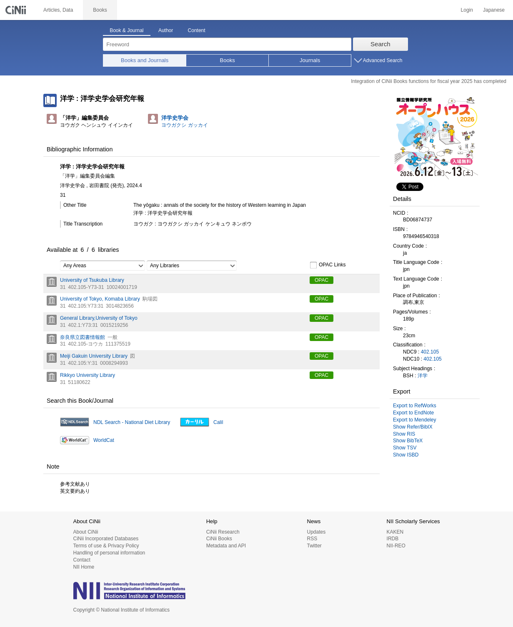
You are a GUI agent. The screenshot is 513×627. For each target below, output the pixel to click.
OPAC (321, 280)
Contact (81, 560)
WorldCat (103, 440)
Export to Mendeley (414, 420)
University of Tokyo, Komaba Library (100, 299)
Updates (316, 532)
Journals (310, 60)
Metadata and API (226, 546)
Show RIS (404, 434)
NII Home (84, 567)
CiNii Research (223, 532)
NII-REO (396, 546)
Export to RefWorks (414, 406)
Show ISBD (405, 455)
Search (380, 44)
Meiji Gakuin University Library (94, 356)
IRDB (393, 539)
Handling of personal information (109, 553)
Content (196, 30)
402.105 (430, 352)
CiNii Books (219, 539)
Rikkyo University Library (87, 375)
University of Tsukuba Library (92, 280)
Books (227, 60)
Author (165, 30)
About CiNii (85, 532)
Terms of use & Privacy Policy (106, 546)
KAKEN (395, 532)
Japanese (494, 10)
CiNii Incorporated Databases (106, 539)
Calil (218, 422)
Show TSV (404, 448)
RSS (312, 539)
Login (467, 10)
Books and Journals (144, 60)
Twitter (314, 546)
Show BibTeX (408, 441)
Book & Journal (126, 30)
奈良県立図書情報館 (82, 337)
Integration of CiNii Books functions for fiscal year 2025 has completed (428, 81)
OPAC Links (327, 265)
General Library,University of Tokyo (99, 318)
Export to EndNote (413, 413)
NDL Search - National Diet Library (131, 422)
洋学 (423, 376)
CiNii (16, 10)
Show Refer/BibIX (413, 427)
